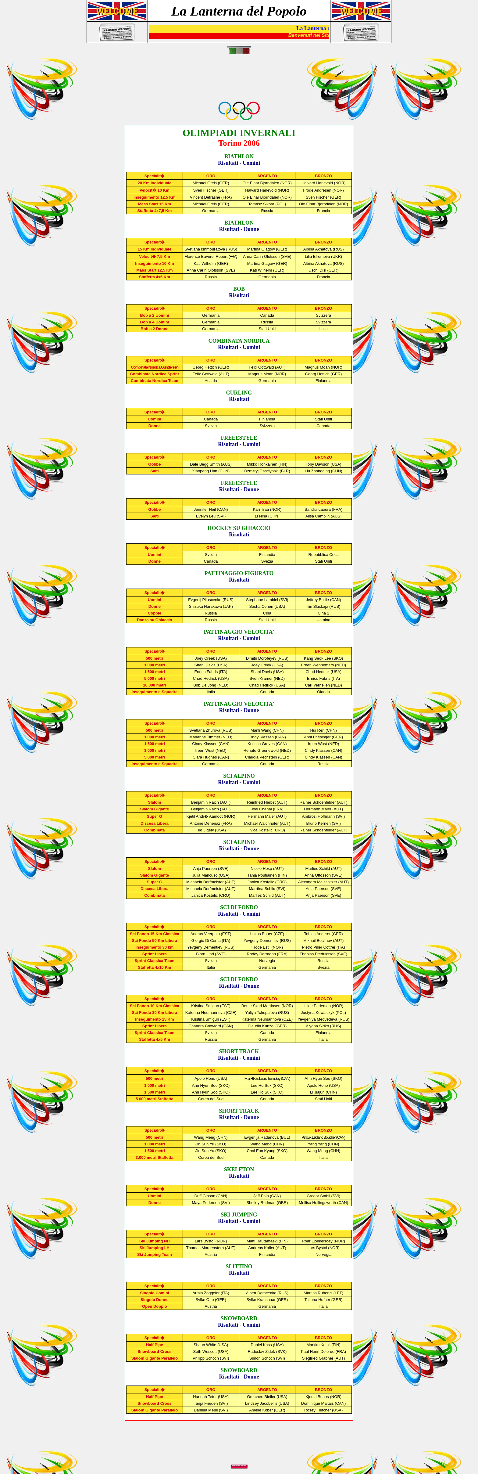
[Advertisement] (240, 81)
